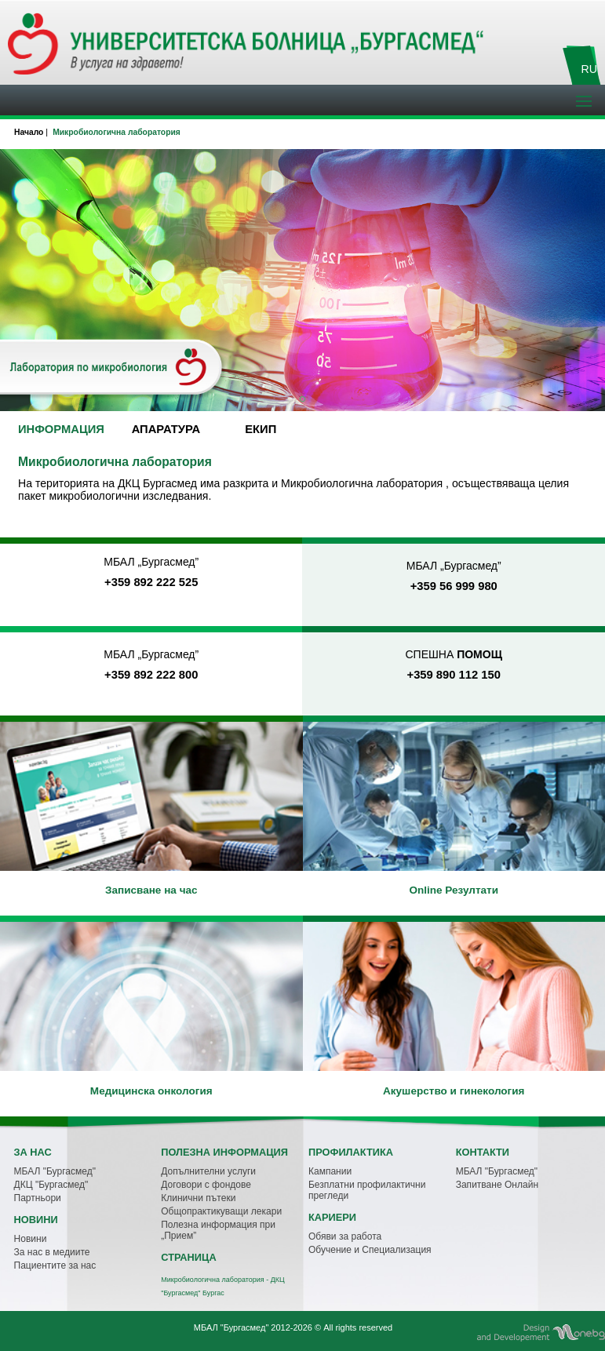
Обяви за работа (344, 1236)
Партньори (37, 1198)
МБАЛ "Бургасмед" (55, 1171)
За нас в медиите (52, 1252)
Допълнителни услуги (208, 1171)
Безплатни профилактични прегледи (367, 1190)
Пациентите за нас (55, 1265)
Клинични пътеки (198, 1198)
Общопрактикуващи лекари (221, 1211)
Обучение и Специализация (370, 1249)
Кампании (330, 1171)
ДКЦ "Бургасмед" (51, 1184)
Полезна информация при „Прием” (218, 1230)
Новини (30, 1238)
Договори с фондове (206, 1184)
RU (589, 69)
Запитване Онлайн (497, 1184)
